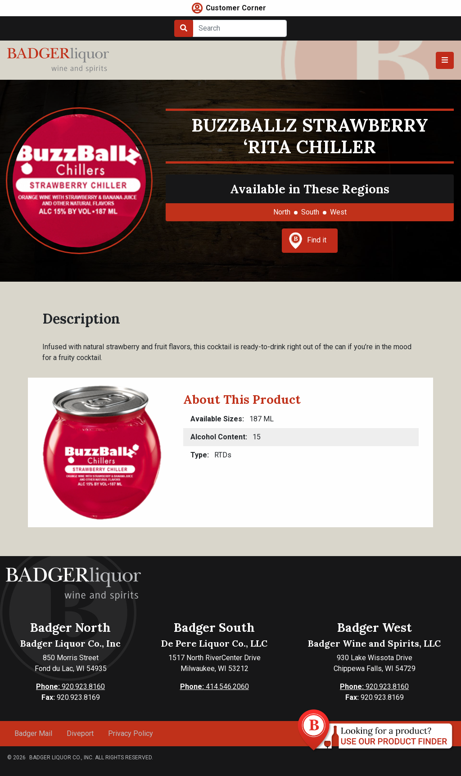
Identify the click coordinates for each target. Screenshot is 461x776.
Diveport (80, 733)
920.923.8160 (70, 686)
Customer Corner (236, 8)
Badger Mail (33, 733)
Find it (307, 241)
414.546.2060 (214, 686)
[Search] (240, 28)
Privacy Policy (130, 733)
